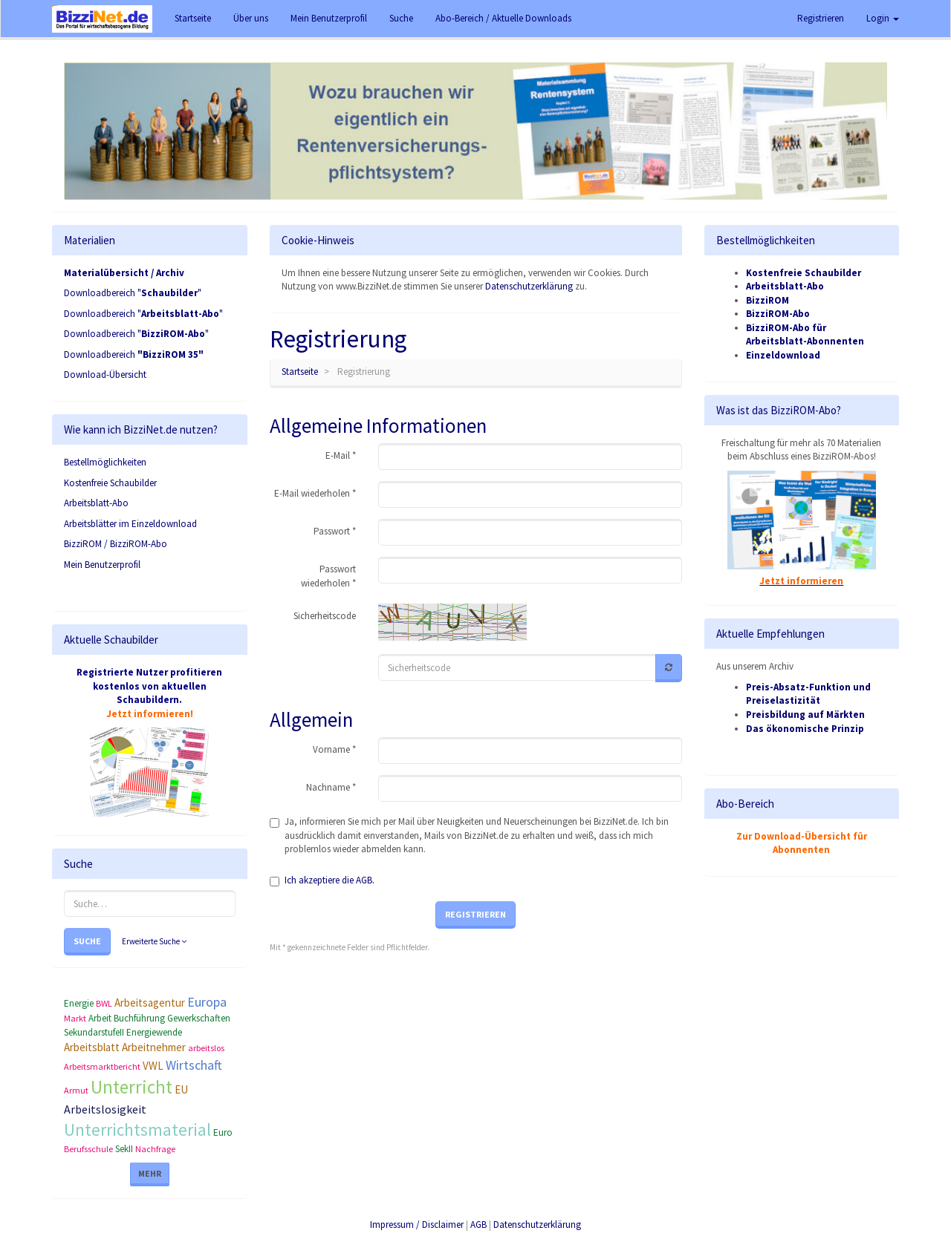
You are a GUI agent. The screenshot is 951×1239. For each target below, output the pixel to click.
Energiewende (154, 1032)
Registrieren (820, 18)
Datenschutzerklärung (529, 286)
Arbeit (99, 1018)
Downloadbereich (134, 354)
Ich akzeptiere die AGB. (329, 880)
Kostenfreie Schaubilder (110, 483)
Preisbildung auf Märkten (805, 714)
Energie (79, 1003)
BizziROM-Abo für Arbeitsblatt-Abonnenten (805, 334)
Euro (223, 1132)
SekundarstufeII (94, 1032)
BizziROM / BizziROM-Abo (115, 543)
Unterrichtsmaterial (137, 1129)
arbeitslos (206, 1047)
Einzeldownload (783, 355)
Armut (76, 1090)
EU (181, 1089)
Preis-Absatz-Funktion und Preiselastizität (808, 694)
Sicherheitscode (324, 615)
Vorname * (334, 749)
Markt (75, 1018)
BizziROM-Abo (778, 313)
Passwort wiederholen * (328, 576)
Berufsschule (88, 1148)
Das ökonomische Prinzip (805, 728)
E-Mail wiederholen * (315, 493)
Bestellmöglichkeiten (105, 462)
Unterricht (131, 1087)
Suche (87, 941)
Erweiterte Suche (154, 941)
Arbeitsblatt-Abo (96, 503)
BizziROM (767, 300)
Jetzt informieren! (149, 713)
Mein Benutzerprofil (102, 564)
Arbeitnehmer (154, 1047)
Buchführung (139, 1018)
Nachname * (331, 787)
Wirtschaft (194, 1064)
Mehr (149, 1173)
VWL (153, 1066)
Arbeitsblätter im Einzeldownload (130, 523)
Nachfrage (155, 1148)
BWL (104, 1003)
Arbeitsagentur (149, 1003)
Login (882, 18)
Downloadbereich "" (132, 293)
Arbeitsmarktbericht (102, 1066)
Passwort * (335, 531)
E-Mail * (340, 455)
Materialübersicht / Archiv (124, 273)
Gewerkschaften (198, 1018)
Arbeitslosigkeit (105, 1109)
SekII (124, 1148)
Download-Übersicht (105, 374)
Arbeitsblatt (92, 1047)
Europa (207, 1001)
